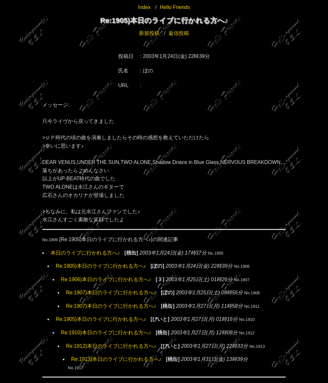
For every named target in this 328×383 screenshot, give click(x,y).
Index (144, 7)
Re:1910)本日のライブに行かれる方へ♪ (106, 332)
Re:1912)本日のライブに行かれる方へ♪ (111, 346)
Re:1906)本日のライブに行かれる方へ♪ (106, 279)
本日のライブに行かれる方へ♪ (85, 253)
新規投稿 (149, 33)
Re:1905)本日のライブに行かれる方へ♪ (101, 266)
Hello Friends (175, 7)
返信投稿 (178, 33)
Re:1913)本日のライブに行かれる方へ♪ (116, 359)
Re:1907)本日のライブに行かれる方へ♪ (111, 292)
